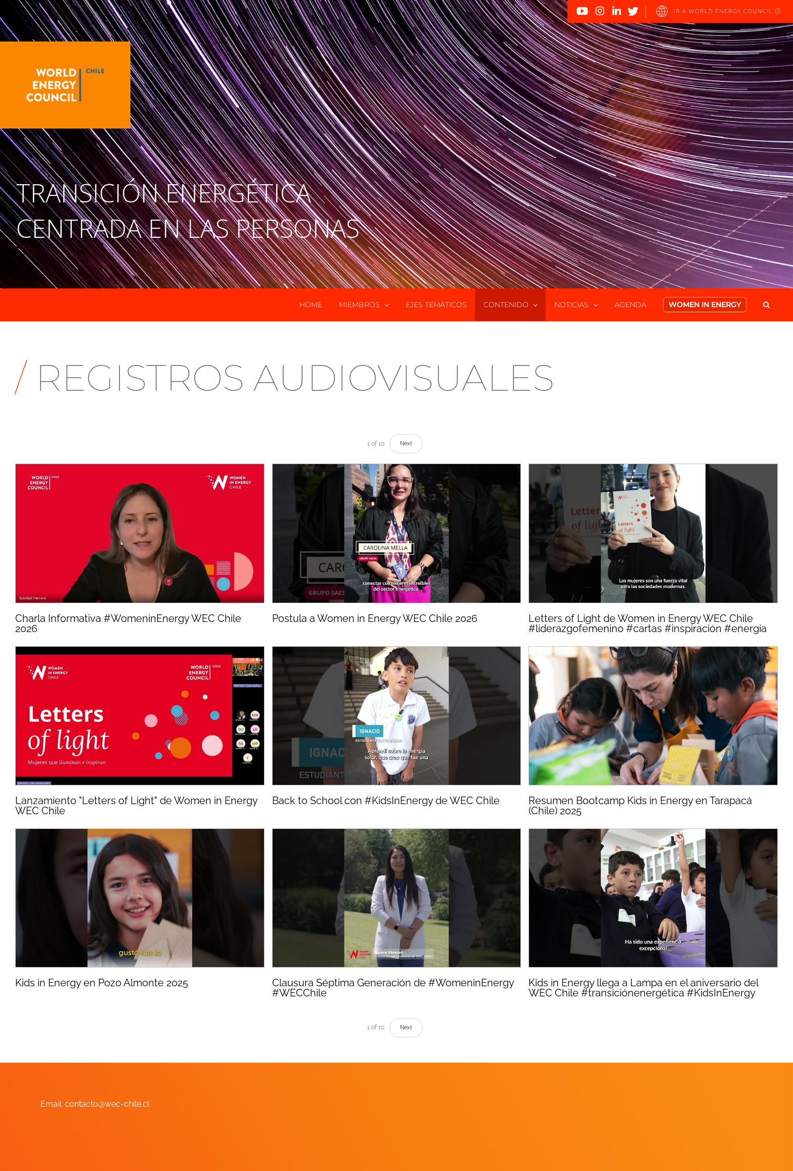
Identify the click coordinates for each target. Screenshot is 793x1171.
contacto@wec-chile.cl (107, 1104)
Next (406, 443)
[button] (766, 304)
